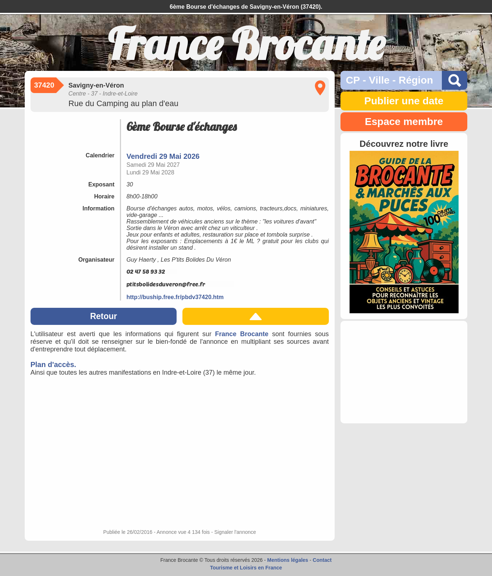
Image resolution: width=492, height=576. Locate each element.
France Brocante (242, 334)
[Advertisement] (404, 372)
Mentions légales (287, 560)
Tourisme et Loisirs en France (246, 568)
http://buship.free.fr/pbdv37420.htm (175, 297)
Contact (322, 560)
